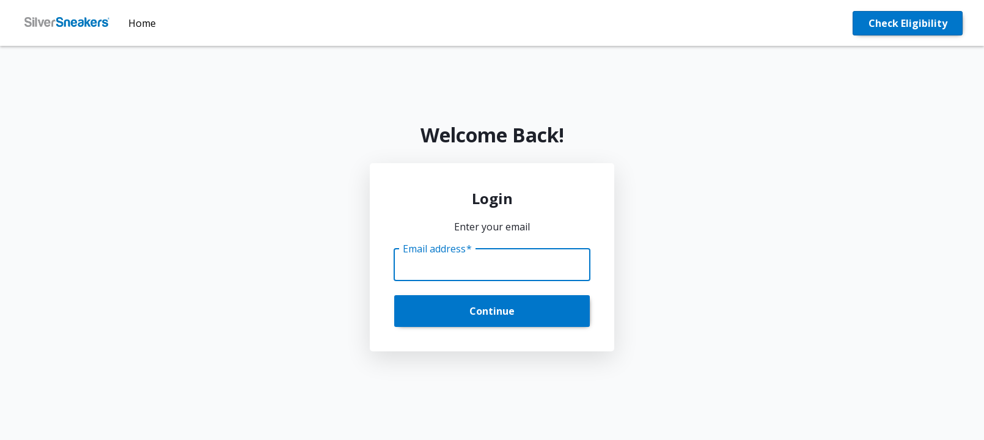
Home (142, 23)
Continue (492, 311)
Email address (437, 248)
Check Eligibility (907, 23)
